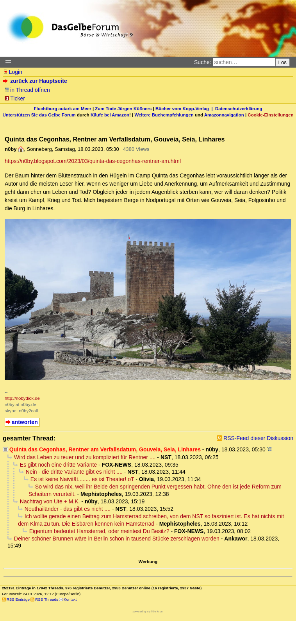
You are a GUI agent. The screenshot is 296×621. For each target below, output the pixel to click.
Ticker (14, 98)
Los (282, 62)
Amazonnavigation (224, 115)
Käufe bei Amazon (110, 115)
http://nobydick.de (22, 398)
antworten (25, 422)
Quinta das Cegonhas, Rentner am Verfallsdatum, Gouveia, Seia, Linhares (105, 449)
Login (12, 72)
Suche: (202, 62)
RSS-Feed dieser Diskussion (258, 438)
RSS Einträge (18, 599)
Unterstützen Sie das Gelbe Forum (38, 115)
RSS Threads (46, 599)
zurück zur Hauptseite (35, 81)
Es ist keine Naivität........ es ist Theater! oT (82, 479)
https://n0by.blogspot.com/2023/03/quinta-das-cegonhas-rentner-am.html (93, 161)
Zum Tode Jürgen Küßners (123, 108)
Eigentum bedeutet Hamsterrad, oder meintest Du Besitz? (99, 531)
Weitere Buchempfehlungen (163, 115)
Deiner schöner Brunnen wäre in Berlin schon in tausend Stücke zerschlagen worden (116, 538)
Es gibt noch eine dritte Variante (58, 465)
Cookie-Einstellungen (270, 115)
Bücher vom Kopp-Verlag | (185, 108)
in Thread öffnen (27, 90)
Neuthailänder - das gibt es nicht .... (68, 509)
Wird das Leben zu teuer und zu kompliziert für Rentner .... (85, 457)
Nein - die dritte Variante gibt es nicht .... (74, 472)
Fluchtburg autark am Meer (62, 108)
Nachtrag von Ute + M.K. (50, 501)
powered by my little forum (148, 611)
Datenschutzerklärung (238, 108)
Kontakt (70, 599)
